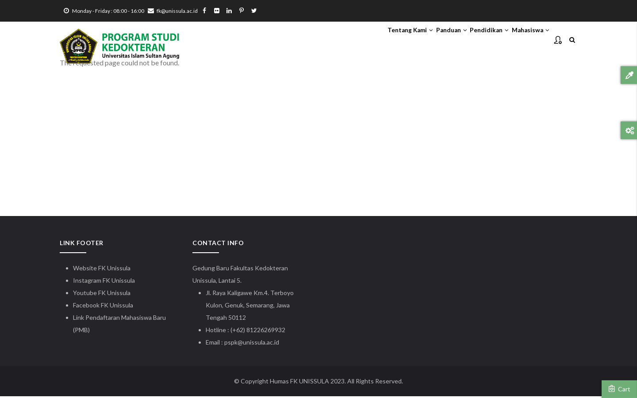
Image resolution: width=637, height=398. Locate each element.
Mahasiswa (525, 40)
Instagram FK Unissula (104, 282)
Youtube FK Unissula (102, 294)
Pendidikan (473, 40)
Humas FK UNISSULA (299, 383)
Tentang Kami (373, 40)
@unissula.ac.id (258, 344)
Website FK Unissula (101, 269)
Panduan (425, 40)
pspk (231, 344)
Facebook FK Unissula (103, 307)
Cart (619, 389)
